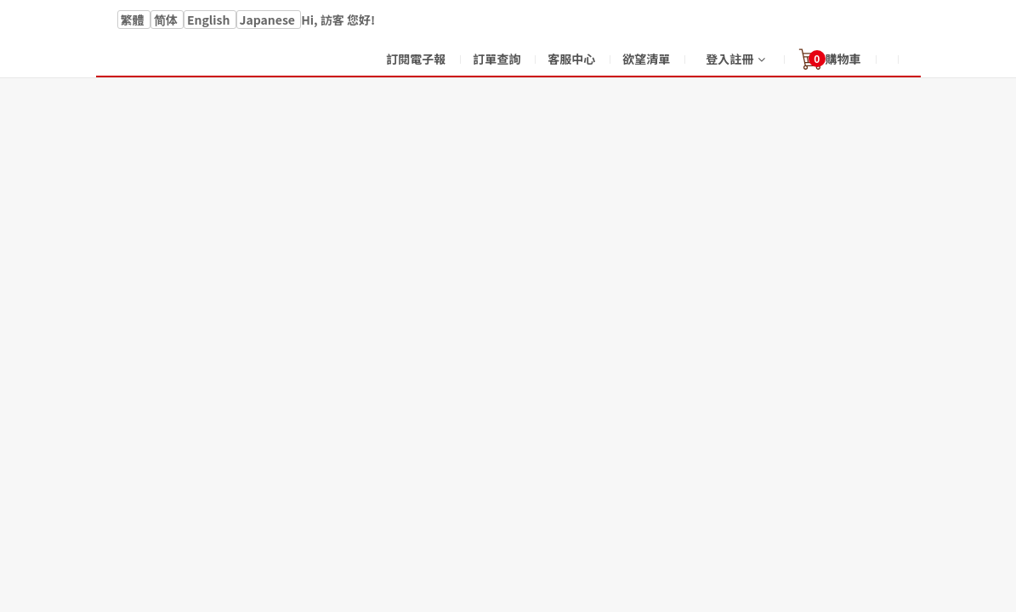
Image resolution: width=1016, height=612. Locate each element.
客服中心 (571, 58)
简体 (167, 19)
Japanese (269, 19)
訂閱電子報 (416, 58)
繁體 (134, 19)
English (210, 19)
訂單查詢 (496, 58)
